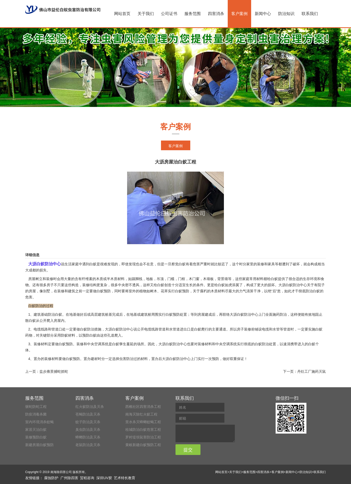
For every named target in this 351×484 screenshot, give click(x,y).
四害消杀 (216, 13)
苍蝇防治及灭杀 (87, 414)
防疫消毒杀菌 (36, 414)
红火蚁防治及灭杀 (89, 407)
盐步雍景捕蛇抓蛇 (53, 371)
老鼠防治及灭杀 (87, 445)
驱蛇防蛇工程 (36, 407)
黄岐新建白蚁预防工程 (143, 445)
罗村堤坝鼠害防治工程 (143, 437)
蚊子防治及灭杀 (87, 422)
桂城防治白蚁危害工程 (143, 429)
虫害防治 (126, 359)
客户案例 (239, 13)
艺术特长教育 (124, 478)
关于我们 (146, 13)
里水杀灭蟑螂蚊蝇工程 (143, 422)
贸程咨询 (87, 478)
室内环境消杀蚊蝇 (39, 422)
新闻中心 (263, 13)
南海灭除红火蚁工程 (141, 414)
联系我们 (310, 13)
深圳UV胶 (104, 478)
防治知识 (286, 13)
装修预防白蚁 (36, 437)
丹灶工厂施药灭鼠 (311, 371)
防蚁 (64, 335)
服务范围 (192, 13)
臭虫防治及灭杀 (87, 429)
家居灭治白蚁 (36, 429)
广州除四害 (69, 478)
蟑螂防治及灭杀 (87, 437)
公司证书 (169, 13)
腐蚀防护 (51, 478)
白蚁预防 (104, 291)
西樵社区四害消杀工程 (143, 407)
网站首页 (122, 13)
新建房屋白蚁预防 (39, 445)
